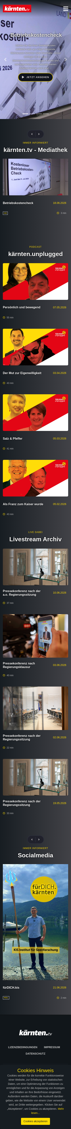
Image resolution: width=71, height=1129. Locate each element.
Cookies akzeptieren (35, 1121)
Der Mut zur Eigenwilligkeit (22, 373)
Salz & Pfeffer (12, 438)
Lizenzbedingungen (22, 1047)
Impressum (52, 1047)
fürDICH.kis (11, 987)
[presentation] (33, 134)
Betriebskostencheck (18, 203)
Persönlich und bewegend (21, 307)
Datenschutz (35, 1053)
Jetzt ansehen (35, 77)
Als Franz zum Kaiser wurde (23, 504)
